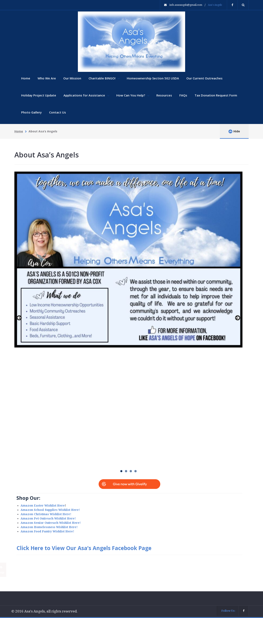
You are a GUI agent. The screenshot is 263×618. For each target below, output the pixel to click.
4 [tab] (135, 471)
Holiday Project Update (38, 95)
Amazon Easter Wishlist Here (43, 505)
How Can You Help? (131, 95)
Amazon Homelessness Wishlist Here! (49, 527)
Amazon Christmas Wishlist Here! (46, 514)
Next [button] (237, 318)
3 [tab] (131, 471)
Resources (164, 95)
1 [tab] (121, 471)
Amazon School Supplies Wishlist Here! (50, 509)
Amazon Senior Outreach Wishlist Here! (51, 522)
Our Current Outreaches (204, 78)
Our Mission (72, 78)
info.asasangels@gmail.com (185, 4)
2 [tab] (126, 471)
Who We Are (47, 78)
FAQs (183, 95)
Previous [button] (19, 318)
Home (25, 78)
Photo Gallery (31, 112)
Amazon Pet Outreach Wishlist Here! (48, 518)
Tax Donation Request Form (216, 95)
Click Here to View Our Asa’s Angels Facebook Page (83, 548)
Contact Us (57, 112)
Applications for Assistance (84, 95)
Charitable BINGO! (102, 78)
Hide (234, 131)
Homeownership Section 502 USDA (153, 78)
